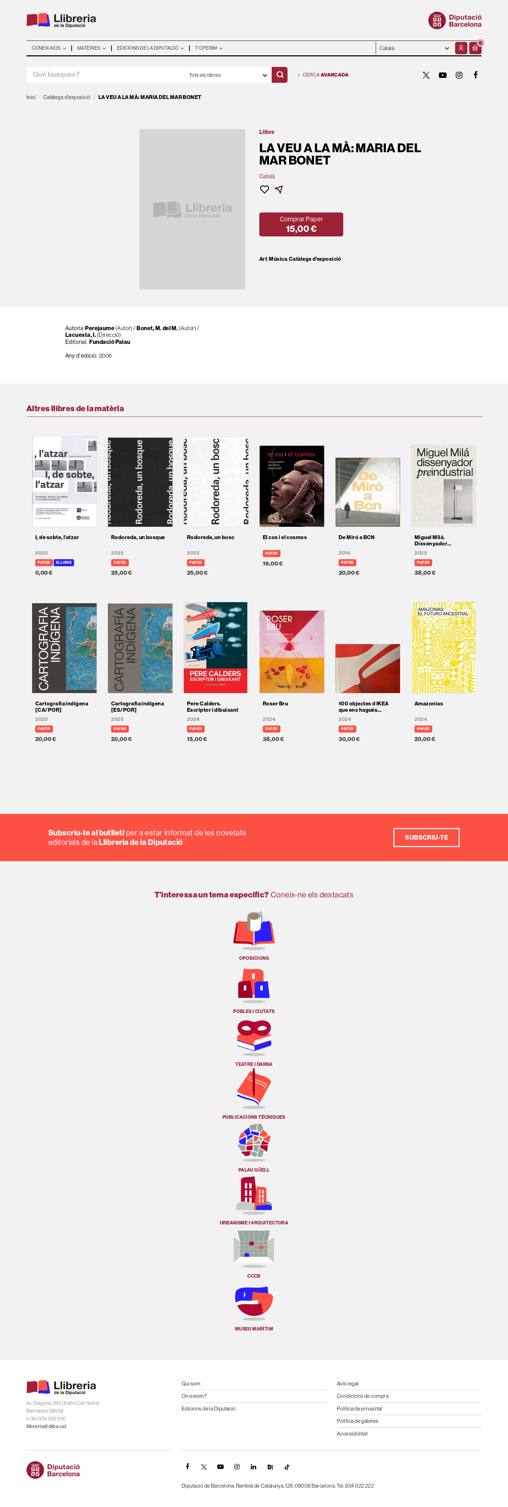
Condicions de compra (362, 1395)
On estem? (194, 1395)
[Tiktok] (286, 1466)
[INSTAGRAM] (459, 75)
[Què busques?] (105, 75)
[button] (475, 48)
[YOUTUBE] (442, 75)
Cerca (323, 75)
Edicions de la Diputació (209, 1408)
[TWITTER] (426, 75)
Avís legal (348, 1383)
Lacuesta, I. (80, 334)
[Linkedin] (253, 1466)
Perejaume (99, 328)
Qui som (191, 1383)
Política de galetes (358, 1421)
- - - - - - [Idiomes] (414, 48)
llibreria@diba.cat (46, 1426)
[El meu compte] (461, 48)
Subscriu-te (426, 837)
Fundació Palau (110, 341)
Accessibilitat (352, 1433)
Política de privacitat (359, 1408)
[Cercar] (280, 75)
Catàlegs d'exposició (315, 259)
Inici (31, 97)
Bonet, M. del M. (157, 328)
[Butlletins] (270, 1466)
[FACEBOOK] (476, 75)
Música (278, 259)
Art (263, 259)
